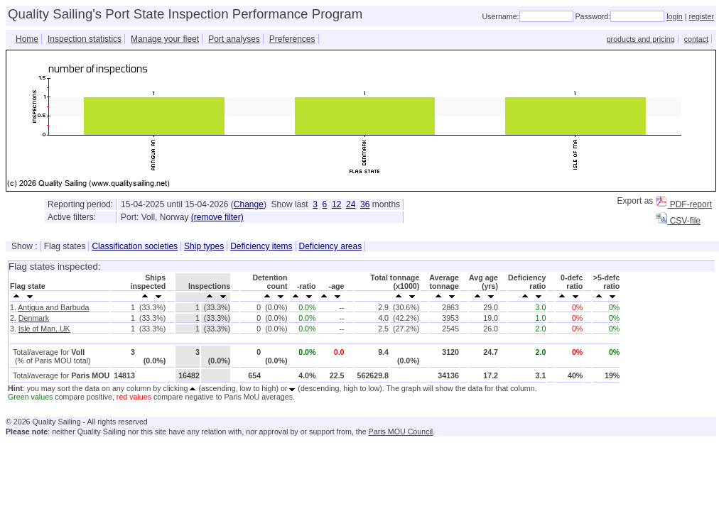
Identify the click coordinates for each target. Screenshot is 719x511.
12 (336, 204)
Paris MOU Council (401, 431)
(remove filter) (217, 217)
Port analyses (234, 39)
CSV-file (678, 221)
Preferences (292, 39)
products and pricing (641, 39)
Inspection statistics (84, 39)
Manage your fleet (165, 39)
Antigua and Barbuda (53, 307)
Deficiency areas (330, 246)
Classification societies (135, 246)
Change (249, 204)
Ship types (204, 246)
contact (696, 39)
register (701, 16)
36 (364, 204)
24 (350, 204)
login (674, 16)
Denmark (33, 318)
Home (27, 39)
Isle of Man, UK (44, 328)
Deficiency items (261, 246)
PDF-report (684, 204)
